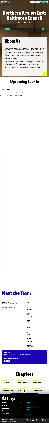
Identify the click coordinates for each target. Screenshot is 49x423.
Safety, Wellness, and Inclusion (32, 407)
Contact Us (28, 402)
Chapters (39, 29)
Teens (4, 402)
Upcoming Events (21, 29)
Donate (43, 1)
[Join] (35, 2)
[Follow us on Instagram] (5, 361)
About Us (13, 29)
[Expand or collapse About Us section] (44, 74)
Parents (4, 411)
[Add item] (43, 29)
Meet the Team (31, 29)
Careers (27, 409)
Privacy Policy (29, 411)
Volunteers (5, 408)
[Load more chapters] (24, 391)
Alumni (4, 405)
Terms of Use (28, 414)
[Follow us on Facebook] (8, 361)
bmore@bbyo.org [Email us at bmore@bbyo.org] (10, 354)
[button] (2, 2)
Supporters (5, 413)
